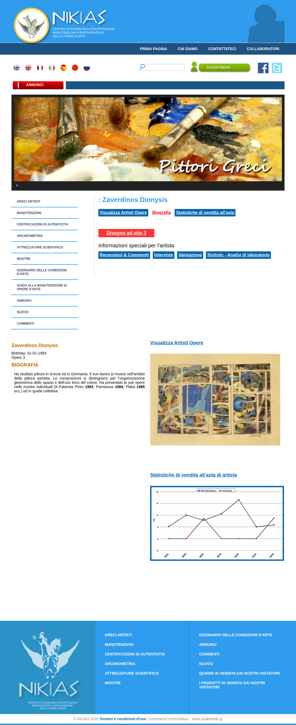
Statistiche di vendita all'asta (205, 212)
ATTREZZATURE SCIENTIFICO (40, 247)
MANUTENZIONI (29, 213)
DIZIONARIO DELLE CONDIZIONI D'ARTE (42, 272)
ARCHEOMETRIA (30, 236)
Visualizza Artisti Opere (123, 212)
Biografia (161, 212)
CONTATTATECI (222, 49)
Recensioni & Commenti (124, 255)
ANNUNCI (24, 301)
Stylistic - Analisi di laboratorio (238, 255)
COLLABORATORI (263, 49)
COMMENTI (25, 323)
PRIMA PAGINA (153, 49)
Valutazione (190, 255)
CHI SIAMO (188, 49)
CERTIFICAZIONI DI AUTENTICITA (42, 224)
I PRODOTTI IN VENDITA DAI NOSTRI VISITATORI (232, 685)
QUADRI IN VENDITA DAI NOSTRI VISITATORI (239, 673)
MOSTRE (23, 259)
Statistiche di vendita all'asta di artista (193, 475)
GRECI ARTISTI (28, 201)
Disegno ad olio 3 (126, 233)
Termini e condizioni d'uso (122, 719)
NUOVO (23, 312)
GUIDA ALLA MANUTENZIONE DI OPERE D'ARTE (42, 287)
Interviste (163, 255)
